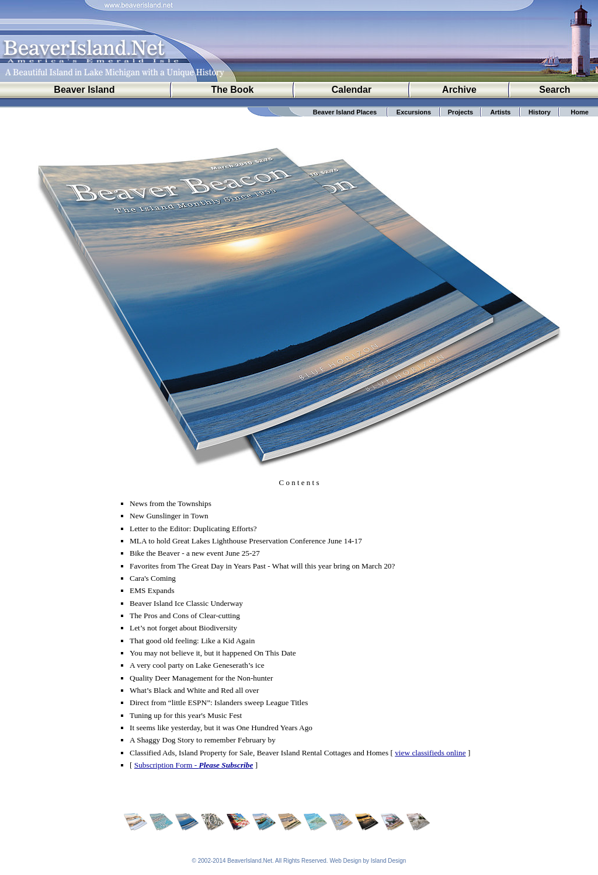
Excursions (414, 112)
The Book (232, 90)
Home (580, 112)
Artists (501, 112)
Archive (459, 90)
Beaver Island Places (345, 112)
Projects (460, 112)
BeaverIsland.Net (249, 860)
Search (554, 90)
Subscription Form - (193, 765)
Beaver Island (84, 90)
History (540, 112)
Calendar (351, 90)
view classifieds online (430, 752)
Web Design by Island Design (367, 860)
